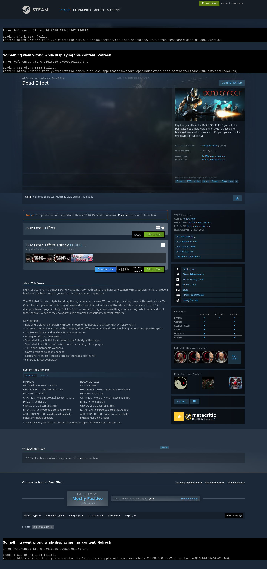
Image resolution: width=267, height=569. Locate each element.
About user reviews (214, 486)
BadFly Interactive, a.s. (213, 160)
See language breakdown (189, 486)
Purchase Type (53, 522)
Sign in (28, 201)
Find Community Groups (188, 392)
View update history (186, 377)
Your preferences (236, 486)
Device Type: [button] (212, 533)
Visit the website (186, 372)
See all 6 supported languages (189, 288)
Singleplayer (227, 186)
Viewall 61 (235, 308)
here (81, 462)
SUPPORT (114, 10)
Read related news (185, 382)
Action (197, 186)
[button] (154, 239)
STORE (65, 10)
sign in (224, 3)
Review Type (31, 522)
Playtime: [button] (107, 533)
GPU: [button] (196, 533)
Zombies (180, 186)
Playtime (113, 522)
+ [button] (236, 186)
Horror (206, 186)
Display (129, 522)
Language (74, 522)
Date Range (94, 522)
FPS (189, 186)
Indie (192, 354)
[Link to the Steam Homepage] (38, 12)
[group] (133, 533)
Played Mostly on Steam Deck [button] (134, 533)
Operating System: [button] (165, 533)
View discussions (184, 387)
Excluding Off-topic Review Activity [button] (78, 533)
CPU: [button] (184, 533)
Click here (124, 219)
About (99, 10)
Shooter (215, 186)
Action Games (42, 82)
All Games (27, 82)
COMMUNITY (82, 10)
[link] (130, 274)
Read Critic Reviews (202, 423)
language (236, 3)
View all (164, 451)
